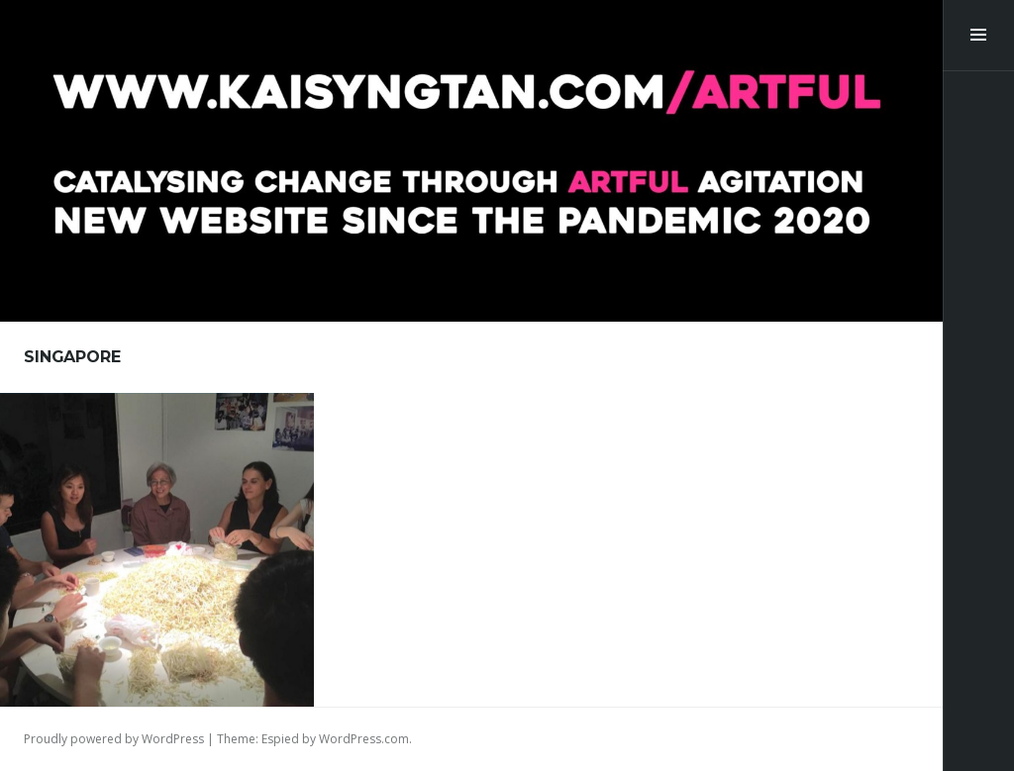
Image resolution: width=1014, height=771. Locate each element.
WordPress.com (364, 738)
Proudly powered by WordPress (114, 738)
